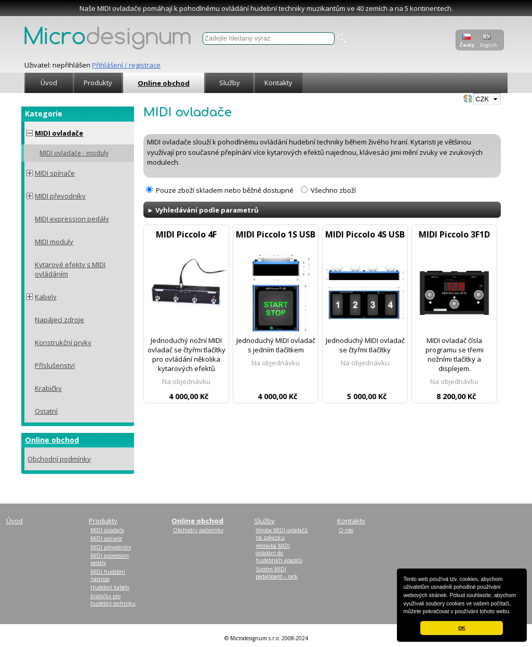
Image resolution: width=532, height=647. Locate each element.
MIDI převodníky (60, 196)
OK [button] (462, 627)
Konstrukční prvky (63, 342)
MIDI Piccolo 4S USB (365, 234)
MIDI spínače (55, 173)
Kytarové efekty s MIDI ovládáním (70, 269)
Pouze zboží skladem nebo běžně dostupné (225, 190)
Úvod (49, 82)
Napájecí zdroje (59, 319)
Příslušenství (55, 365)
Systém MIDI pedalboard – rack (277, 572)
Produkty (98, 82)
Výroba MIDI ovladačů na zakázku (282, 533)
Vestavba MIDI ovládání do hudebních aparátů (279, 553)
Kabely (46, 296)
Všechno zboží (333, 190)
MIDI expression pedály (72, 218)
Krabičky (48, 388)
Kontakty (278, 82)
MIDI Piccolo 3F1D (454, 234)
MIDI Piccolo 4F (186, 234)
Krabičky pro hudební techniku (113, 599)
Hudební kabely (109, 587)
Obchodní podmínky (59, 459)
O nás (346, 530)
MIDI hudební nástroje (107, 575)
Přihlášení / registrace (126, 65)
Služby (229, 82)
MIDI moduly (54, 241)
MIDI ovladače (59, 133)
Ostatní (46, 411)
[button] (513, 612)
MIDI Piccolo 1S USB (275, 234)
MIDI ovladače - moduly (74, 153)
